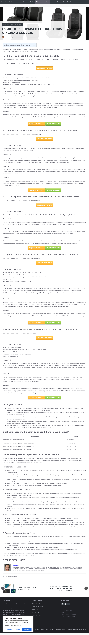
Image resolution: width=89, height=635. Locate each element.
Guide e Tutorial (67, 2)
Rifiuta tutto (17, 629)
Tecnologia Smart (56, 2)
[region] (18, 624)
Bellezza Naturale (20, 2)
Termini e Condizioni (49, 629)
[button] (87, 2)
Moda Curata (30, 2)
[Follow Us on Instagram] (65, 604)
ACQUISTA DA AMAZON (44, 68)
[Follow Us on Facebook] (62, 604)
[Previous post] (3, 588)
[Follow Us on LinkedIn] (68, 604)
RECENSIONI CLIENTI (53, 123)
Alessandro (8, 37)
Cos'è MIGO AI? (82, 629)
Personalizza (9, 629)
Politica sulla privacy (60, 629)
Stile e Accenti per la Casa (42, 2)
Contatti (42, 629)
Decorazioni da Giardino (7, 2)
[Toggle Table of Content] (33, 45)
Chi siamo (37, 629)
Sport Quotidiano (36, 612)
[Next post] (86, 588)
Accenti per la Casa (36, 615)
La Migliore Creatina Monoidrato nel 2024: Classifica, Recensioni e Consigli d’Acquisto (60, 588)
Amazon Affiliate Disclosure (72, 629)
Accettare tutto (27, 629)
